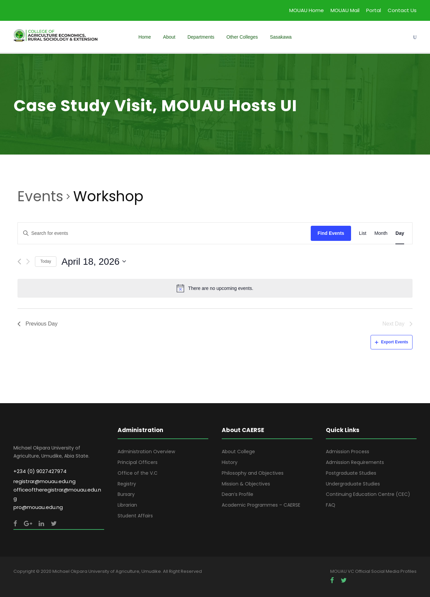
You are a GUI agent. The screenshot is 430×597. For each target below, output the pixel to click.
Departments (200, 37)
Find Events (330, 233)
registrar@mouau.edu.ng (44, 481)
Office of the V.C (138, 473)
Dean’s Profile (237, 494)
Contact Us (402, 10)
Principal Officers (138, 462)
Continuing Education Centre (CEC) (368, 494)
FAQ (330, 505)
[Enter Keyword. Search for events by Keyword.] (164, 233)
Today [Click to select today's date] (45, 261)
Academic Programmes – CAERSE (261, 505)
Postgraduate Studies (351, 473)
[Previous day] (19, 261)
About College (238, 451)
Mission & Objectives (246, 483)
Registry (127, 483)
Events (40, 196)
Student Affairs (135, 515)
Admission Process (347, 451)
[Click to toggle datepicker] (93, 261)
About (169, 37)
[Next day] (28, 261)
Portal (373, 10)
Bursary (126, 494)
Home (144, 37)
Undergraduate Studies (353, 483)
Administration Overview (146, 451)
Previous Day (37, 324)
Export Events (391, 342)
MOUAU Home (306, 10)
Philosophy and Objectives (253, 473)
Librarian (127, 505)
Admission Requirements (355, 462)
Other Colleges (242, 37)
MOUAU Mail (345, 10)
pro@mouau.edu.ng (38, 507)
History (230, 462)
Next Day (397, 324)
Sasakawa (281, 37)
